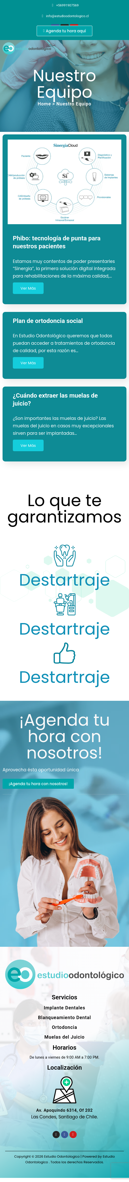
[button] (121, 45)
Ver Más (28, 288)
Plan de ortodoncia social (48, 320)
